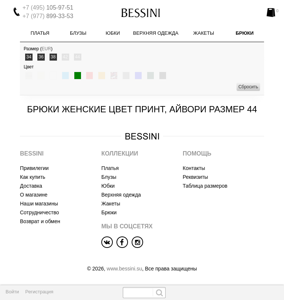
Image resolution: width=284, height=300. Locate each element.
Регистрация (39, 291)
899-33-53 (48, 16)
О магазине (33, 195)
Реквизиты (195, 177)
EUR (46, 48)
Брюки (245, 33)
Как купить (32, 177)
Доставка (31, 186)
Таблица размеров (205, 186)
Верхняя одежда (156, 33)
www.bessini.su (124, 269)
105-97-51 (48, 7)
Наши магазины (39, 204)
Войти (12, 291)
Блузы (78, 33)
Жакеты (203, 33)
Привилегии (34, 168)
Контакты (194, 168)
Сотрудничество (39, 212)
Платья (40, 33)
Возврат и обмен (40, 221)
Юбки (113, 33)
